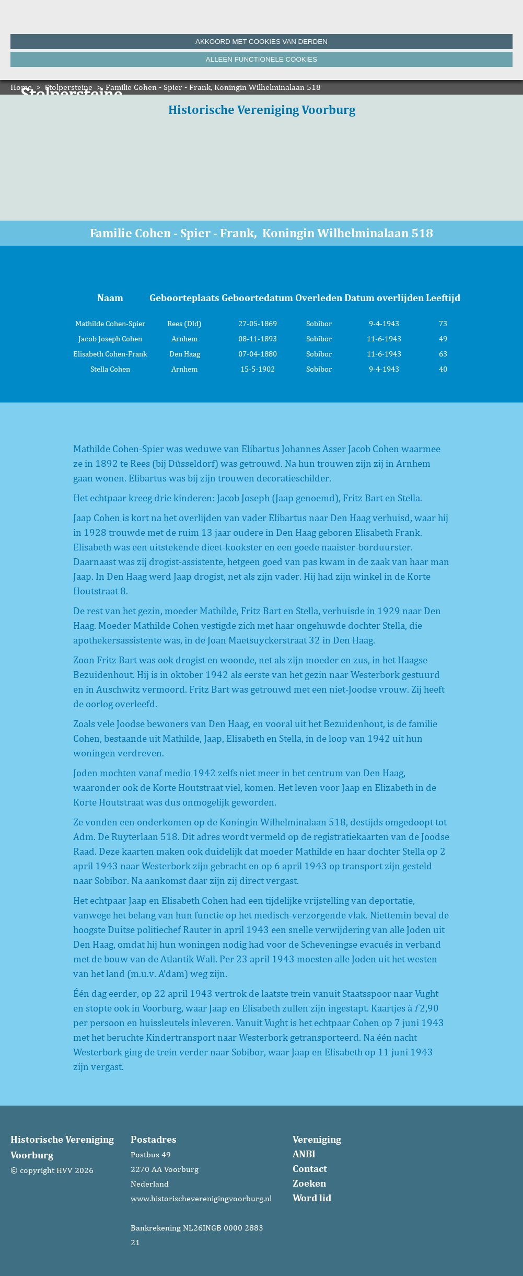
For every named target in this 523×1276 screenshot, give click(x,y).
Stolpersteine (68, 87)
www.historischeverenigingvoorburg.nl (201, 1198)
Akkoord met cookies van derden (261, 41)
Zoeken (309, 1183)
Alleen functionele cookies (261, 59)
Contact (310, 1168)
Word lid (312, 1197)
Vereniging (317, 1139)
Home (21, 87)
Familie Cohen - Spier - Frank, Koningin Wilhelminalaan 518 (213, 87)
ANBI (304, 1153)
